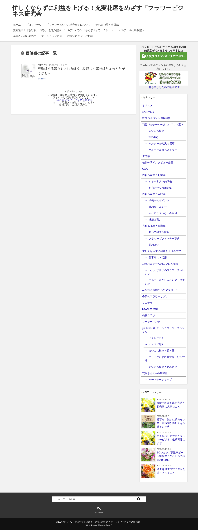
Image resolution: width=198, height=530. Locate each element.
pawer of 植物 (150, 309)
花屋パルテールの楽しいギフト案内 (163, 124)
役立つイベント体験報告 (156, 118)
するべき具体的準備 (160, 181)
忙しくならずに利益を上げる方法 (165, 359)
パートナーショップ (160, 379)
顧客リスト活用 (158, 257)
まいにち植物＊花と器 (161, 350)
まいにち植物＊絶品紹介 (163, 367)
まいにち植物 (156, 130)
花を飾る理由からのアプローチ (160, 290)
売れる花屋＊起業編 (153, 175)
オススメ (147, 105)
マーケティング (151, 321)
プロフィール (33, 24)
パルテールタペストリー (163, 149)
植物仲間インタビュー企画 (157, 162)
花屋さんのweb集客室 (155, 373)
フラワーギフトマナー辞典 (164, 238)
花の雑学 (154, 244)
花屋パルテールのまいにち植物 (160, 263)
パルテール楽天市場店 (161, 143)
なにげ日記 (148, 111)
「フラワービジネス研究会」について (68, 24)
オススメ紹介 (156, 344)
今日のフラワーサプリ (155, 296)
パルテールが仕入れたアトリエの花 (165, 282)
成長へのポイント (159, 200)
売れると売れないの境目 (163, 213)
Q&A (145, 168)
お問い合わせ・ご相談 (80, 36)
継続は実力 (155, 219)
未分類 (146, 156)
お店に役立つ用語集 (160, 188)
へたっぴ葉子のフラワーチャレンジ (165, 272)
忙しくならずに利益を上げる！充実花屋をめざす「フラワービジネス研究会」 (98, 11)
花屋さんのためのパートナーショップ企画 (37, 36)
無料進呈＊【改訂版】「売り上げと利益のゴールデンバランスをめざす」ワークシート (63, 30)
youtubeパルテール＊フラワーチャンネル (163, 330)
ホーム (17, 24)
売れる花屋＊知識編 (153, 225)
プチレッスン (156, 338)
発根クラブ (148, 315)
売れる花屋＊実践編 (107, 24)
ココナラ (147, 302)
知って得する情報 (159, 232)
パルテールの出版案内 (132, 30)
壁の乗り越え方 (158, 207)
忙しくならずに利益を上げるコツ (161, 251)
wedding (153, 137)
